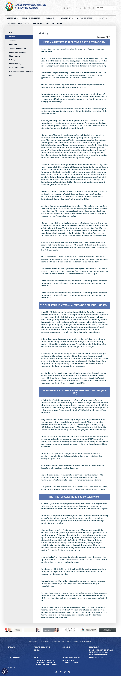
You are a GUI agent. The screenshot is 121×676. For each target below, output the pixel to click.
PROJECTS (101, 18)
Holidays (12, 60)
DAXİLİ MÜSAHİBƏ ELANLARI (98, 654)
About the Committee (31, 18)
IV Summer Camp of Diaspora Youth (45, 662)
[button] (5, 671)
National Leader (15, 33)
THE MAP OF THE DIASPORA (17, 23)
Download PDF (103, 37)
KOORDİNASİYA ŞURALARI (70, 662)
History (12, 37)
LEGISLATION (50, 18)
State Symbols (14, 56)
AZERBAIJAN (11, 18)
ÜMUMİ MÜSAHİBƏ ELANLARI (98, 652)
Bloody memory (15, 64)
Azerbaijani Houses (68, 660)
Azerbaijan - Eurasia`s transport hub (21, 73)
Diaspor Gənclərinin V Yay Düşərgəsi (45, 664)
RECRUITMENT (66, 18)
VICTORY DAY (57, 23)
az (64, 8)
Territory (12, 40)
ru (68, 8)
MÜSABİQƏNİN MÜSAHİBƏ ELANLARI (101, 650)
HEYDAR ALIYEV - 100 (40, 23)
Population (13, 44)
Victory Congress (84, 18)
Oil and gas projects (16, 67)
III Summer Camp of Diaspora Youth (45, 660)
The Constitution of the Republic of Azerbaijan (17, 50)
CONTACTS (37, 650)
